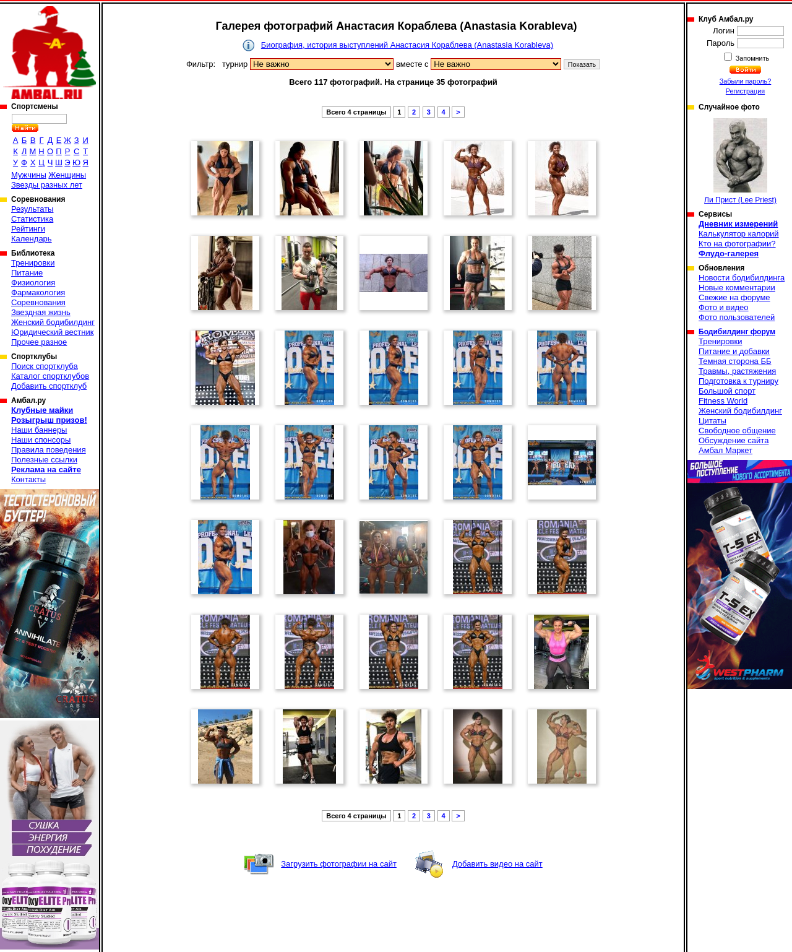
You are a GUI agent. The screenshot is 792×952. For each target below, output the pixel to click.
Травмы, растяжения (737, 371)
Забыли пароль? (746, 81)
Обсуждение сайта (733, 440)
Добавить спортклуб (49, 386)
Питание (27, 272)
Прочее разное (39, 342)
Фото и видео (724, 307)
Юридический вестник (52, 332)
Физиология (33, 282)
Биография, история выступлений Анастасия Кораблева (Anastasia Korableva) (407, 45)
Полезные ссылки (44, 459)
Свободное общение (737, 430)
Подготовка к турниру (738, 381)
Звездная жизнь (41, 312)
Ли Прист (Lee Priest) (740, 161)
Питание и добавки (734, 351)
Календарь (31, 238)
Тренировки (32, 262)
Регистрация (745, 91)
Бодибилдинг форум (737, 331)
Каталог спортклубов (50, 376)
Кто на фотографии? (737, 243)
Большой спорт (727, 391)
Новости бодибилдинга (742, 277)
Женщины (67, 175)
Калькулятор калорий (739, 233)
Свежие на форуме (734, 297)
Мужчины (28, 175)
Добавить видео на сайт (497, 863)
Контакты (28, 479)
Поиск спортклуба (44, 366)
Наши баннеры (39, 430)
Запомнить (752, 58)
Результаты (32, 209)
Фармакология (38, 292)
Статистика (32, 218)
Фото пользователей (737, 317)
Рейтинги (28, 228)
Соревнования (38, 302)
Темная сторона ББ (735, 361)
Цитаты (712, 420)
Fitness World (723, 400)
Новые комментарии (737, 287)
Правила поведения (48, 449)
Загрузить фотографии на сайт (339, 863)
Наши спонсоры (41, 439)
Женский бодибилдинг (53, 322)
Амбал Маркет (725, 450)
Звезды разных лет (46, 184)
